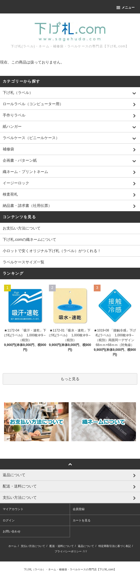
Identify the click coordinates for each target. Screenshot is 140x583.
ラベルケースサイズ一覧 (23, 262)
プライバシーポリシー (68, 551)
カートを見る (82, 520)
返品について (86, 546)
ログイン (9, 520)
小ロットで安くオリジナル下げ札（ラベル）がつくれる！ (52, 251)
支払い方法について (33, 546)
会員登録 (79, 509)
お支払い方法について (22, 228)
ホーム (12, 546)
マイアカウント (13, 509)
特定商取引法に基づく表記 (114, 546)
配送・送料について (61, 546)
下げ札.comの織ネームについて (29, 239)
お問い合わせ (12, 531)
